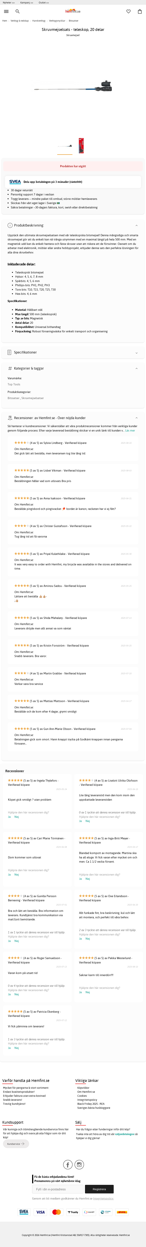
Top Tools (14, 384)
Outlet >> (44, 2)
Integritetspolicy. (103, 1198)
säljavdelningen (124, 1134)
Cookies (82, 1096)
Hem (4, 20)
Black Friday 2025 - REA (91, 1104)
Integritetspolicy (87, 1100)
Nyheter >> (9, 2)
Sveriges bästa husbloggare (93, 1108)
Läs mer (130, 430)
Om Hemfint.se (86, 1092)
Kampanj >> (26, 2)
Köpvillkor (83, 1088)
